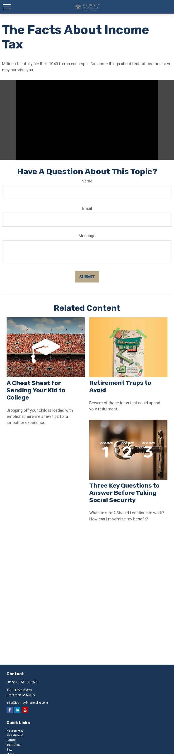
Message (87, 235)
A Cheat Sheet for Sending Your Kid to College (36, 390)
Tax (9, 749)
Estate (11, 740)
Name (87, 181)
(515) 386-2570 (27, 682)
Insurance (14, 745)
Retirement (15, 730)
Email (87, 208)
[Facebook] (10, 710)
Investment (15, 735)
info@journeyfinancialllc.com (27, 702)
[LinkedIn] (17, 710)
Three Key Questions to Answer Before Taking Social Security (124, 493)
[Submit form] (87, 276)
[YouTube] (25, 710)
